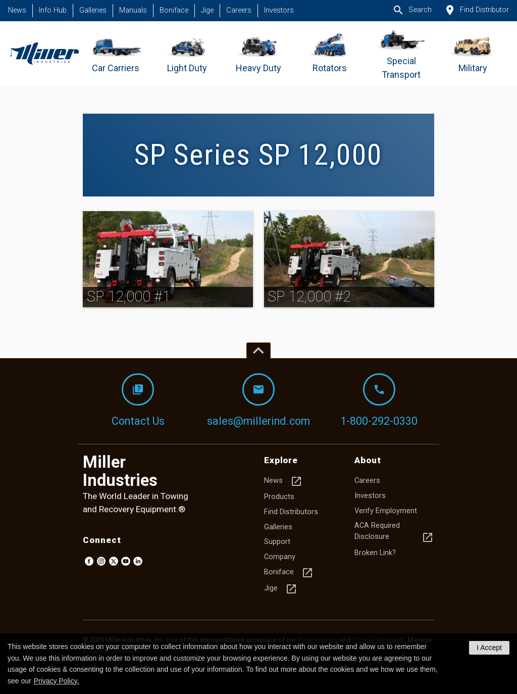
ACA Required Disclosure (394, 532)
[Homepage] (44, 53)
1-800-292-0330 (379, 400)
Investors (279, 10)
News (17, 10)
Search (412, 10)
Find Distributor (476, 10)
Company (279, 557)
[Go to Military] (473, 53)
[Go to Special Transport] (401, 53)
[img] (168, 259)
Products (279, 496)
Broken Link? (375, 553)
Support (277, 541)
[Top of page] (258, 350)
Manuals (133, 10)
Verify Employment (385, 511)
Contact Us (138, 400)
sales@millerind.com (258, 400)
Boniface (174, 10)
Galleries (93, 10)
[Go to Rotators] (330, 53)
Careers (238, 10)
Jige (207, 10)
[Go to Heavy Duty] (259, 53)
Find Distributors (291, 512)
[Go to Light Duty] (187, 53)
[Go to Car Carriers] (116, 53)
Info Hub (53, 10)
